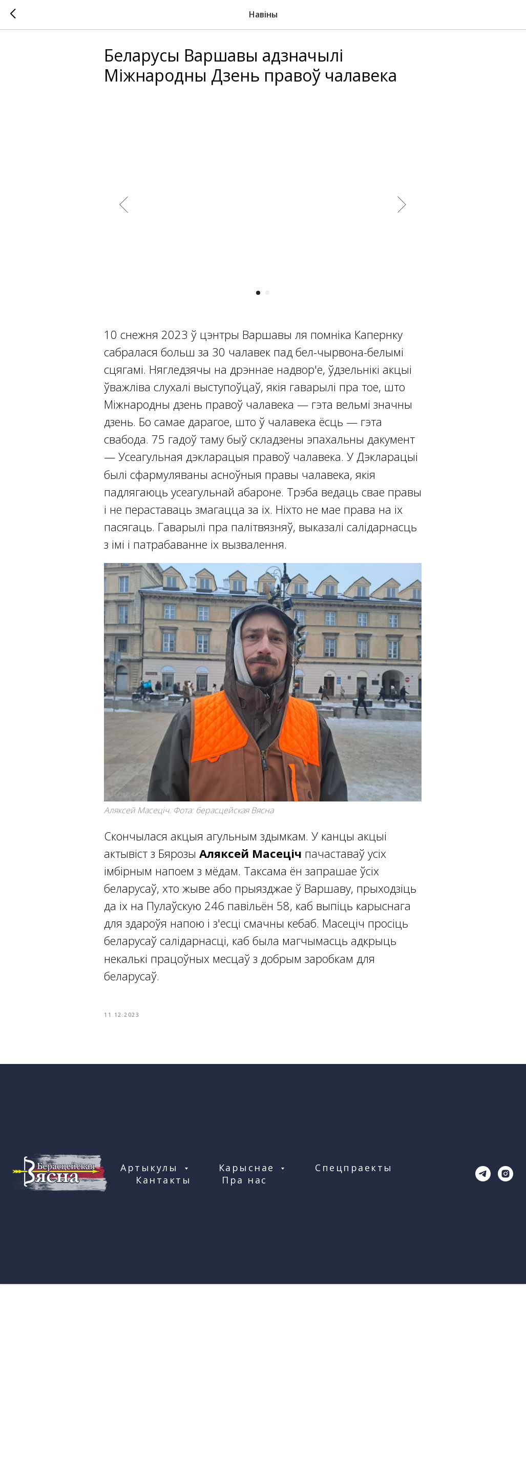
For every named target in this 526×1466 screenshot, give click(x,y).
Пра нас (244, 1187)
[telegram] (483, 1181)
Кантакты (163, 1187)
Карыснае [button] (249, 1175)
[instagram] (505, 1181)
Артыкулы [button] (151, 1175)
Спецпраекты (354, 1175)
